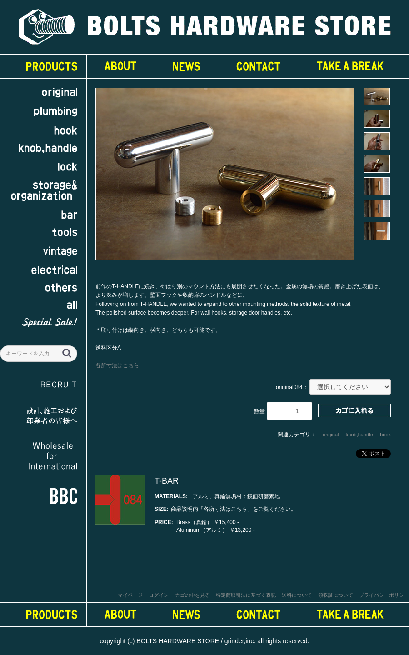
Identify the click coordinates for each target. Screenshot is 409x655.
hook (385, 434)
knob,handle (359, 434)
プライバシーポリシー (384, 595)
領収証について (335, 595)
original (331, 434)
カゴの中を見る (192, 595)
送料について (297, 595)
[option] (224, 178)
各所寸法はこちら (117, 365)
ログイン (159, 595)
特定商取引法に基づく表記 (246, 595)
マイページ (130, 595)
